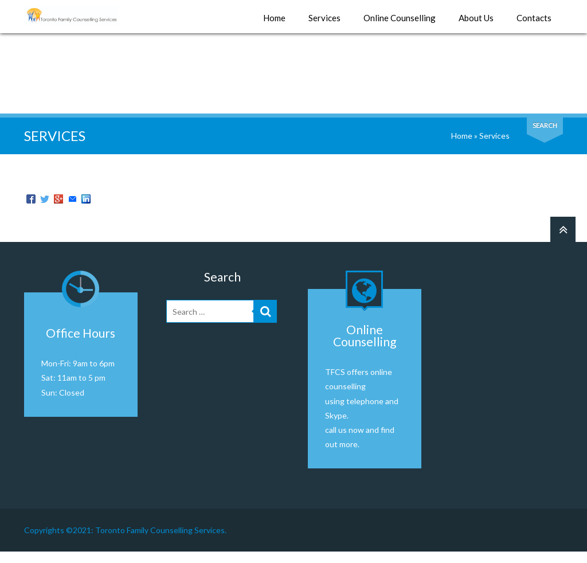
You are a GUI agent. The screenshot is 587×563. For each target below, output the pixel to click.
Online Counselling (399, 19)
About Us (476, 19)
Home (274, 19)
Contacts (533, 19)
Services (324, 19)
